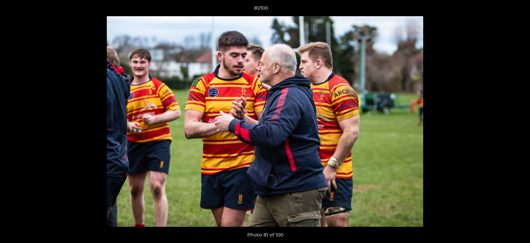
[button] (502, 10)
